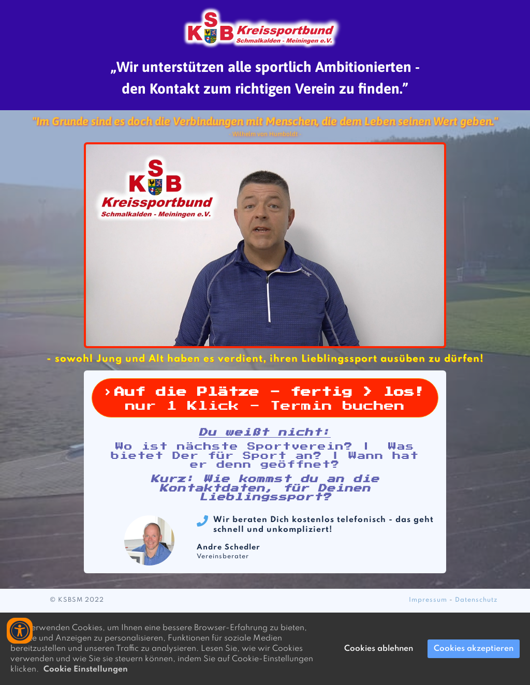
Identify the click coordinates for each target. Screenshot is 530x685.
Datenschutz (476, 600)
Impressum (428, 600)
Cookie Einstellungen (85, 669)
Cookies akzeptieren (473, 649)
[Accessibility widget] (20, 631)
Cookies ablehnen (378, 649)
